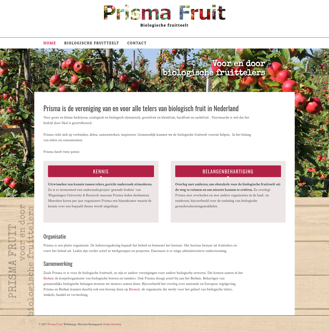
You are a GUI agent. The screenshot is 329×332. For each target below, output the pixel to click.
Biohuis (48, 278)
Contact (137, 42)
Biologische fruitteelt (91, 42)
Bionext (134, 289)
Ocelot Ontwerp (112, 324)
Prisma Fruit (55, 324)
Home (49, 42)
